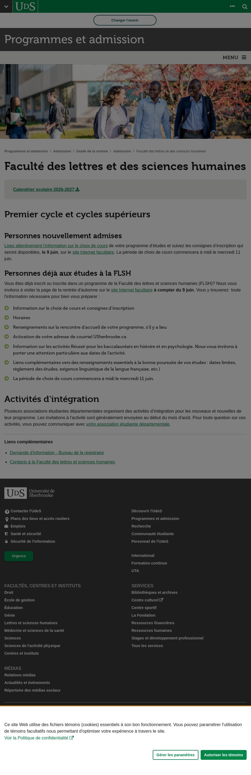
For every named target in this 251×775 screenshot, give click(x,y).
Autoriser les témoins (223, 755)
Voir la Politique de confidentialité (36, 738)
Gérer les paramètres (176, 755)
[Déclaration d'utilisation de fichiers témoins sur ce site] (125, 740)
